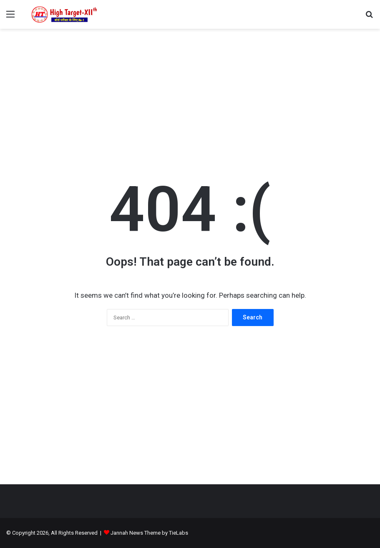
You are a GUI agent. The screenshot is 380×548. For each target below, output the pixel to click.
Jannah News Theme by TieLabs (149, 533)
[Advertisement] (190, 95)
